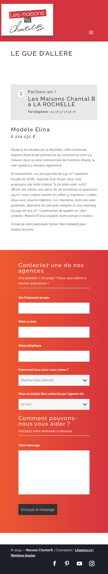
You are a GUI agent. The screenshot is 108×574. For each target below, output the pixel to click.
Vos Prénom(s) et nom (34, 297)
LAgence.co (84, 550)
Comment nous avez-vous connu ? (43, 369)
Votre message (30, 445)
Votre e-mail (28, 321)
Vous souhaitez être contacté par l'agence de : (51, 394)
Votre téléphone (30, 345)
